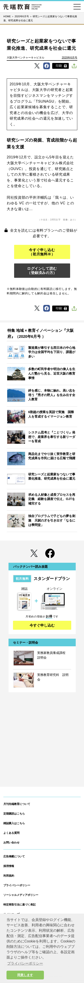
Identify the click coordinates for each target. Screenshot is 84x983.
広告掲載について (14, 856)
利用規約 (8, 875)
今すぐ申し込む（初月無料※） (42, 252)
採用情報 (8, 866)
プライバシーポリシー (16, 885)
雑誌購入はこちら (14, 823)
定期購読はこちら (14, 813)
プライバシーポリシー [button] (25, 963)
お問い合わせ (11, 842)
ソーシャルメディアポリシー (20, 895)
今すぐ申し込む (42, 625)
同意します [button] (25, 975)
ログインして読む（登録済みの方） (42, 271)
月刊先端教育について (16, 804)
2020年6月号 (69, 57)
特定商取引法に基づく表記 (19, 904)
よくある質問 (11, 832)
